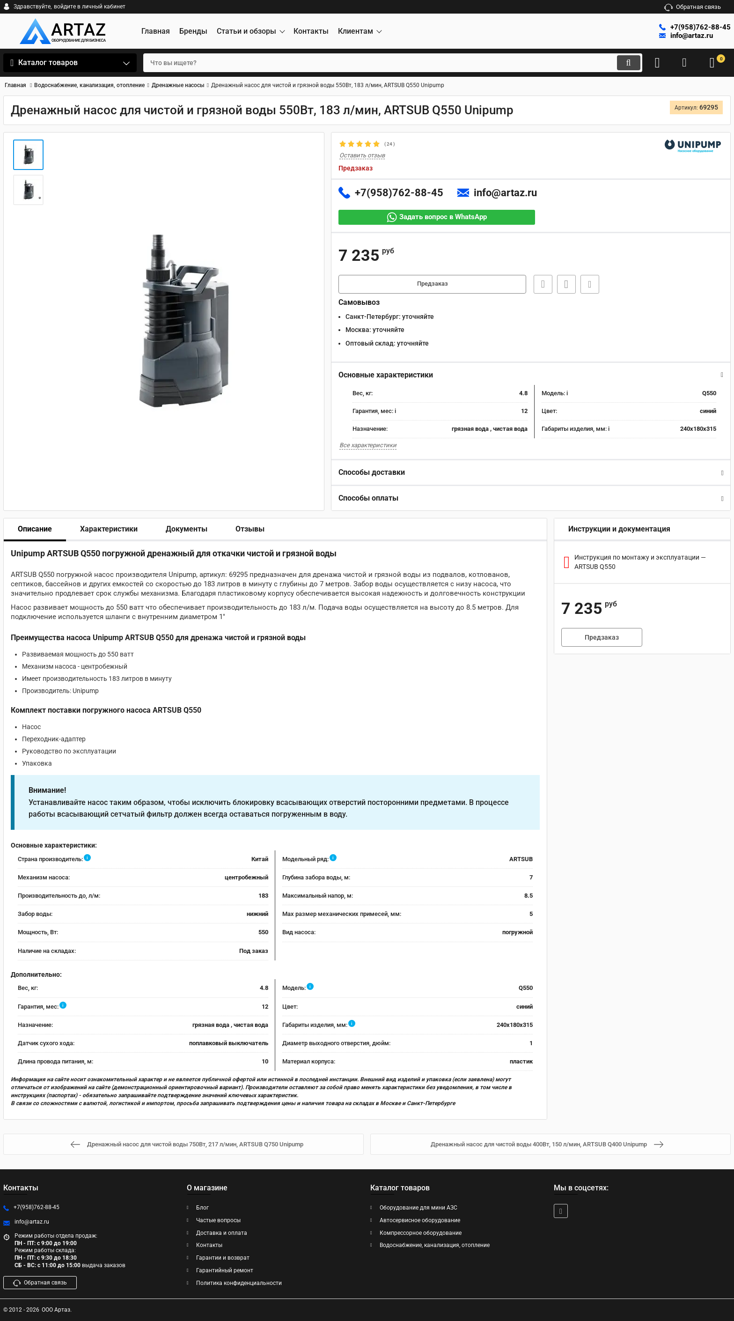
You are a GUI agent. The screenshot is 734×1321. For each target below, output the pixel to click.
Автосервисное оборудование (420, 1220)
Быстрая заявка (540, 284)
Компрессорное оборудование (421, 1233)
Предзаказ (432, 284)
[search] (384, 62)
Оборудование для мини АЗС (418, 1207)
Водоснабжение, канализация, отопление (435, 1245)
